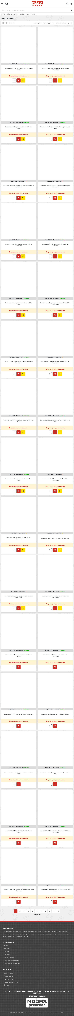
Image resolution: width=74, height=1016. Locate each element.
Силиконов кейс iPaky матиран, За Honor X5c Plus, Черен (18, 127)
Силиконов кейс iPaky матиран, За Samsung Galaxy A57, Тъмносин (19, 890)
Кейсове (21, 14)
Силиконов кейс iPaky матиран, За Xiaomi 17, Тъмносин (19, 714)
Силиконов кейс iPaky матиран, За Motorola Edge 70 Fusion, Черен (18, 596)
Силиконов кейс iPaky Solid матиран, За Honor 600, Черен (19, 69)
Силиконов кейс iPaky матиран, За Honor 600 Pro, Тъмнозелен (18, 244)
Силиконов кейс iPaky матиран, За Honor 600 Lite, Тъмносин (18, 655)
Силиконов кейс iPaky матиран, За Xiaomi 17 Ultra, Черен (18, 479)
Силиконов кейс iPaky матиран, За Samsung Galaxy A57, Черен (55, 890)
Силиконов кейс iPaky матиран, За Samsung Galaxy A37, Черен (55, 772)
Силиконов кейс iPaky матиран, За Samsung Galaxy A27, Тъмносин (55, 186)
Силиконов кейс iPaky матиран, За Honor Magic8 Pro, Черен (18, 772)
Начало (3, 14)
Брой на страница (61, 23)
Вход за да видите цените (18, 76)
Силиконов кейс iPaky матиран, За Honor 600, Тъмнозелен (55, 479)
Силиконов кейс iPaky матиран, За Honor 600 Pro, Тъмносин (55, 244)
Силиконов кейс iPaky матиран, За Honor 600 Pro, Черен (18, 303)
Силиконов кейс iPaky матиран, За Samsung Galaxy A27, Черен (55, 127)
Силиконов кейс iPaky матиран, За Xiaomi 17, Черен (55, 714)
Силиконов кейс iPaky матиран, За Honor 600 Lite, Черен (18, 831)
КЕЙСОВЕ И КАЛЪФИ (12, 14)
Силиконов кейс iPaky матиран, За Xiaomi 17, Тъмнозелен (55, 655)
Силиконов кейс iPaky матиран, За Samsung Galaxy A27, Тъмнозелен (18, 186)
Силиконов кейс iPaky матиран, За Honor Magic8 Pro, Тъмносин (55, 362)
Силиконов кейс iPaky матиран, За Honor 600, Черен (55, 538)
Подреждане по (38, 23)
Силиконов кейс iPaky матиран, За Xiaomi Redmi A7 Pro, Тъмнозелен (55, 303)
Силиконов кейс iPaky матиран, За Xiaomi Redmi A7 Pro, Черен (55, 420)
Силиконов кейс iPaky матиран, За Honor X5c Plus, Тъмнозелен (55, 69)
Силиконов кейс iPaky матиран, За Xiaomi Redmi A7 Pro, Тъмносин (19, 420)
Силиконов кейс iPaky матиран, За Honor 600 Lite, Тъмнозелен (55, 596)
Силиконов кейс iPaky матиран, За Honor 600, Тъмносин (18, 538)
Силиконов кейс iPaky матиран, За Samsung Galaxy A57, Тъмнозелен (55, 831)
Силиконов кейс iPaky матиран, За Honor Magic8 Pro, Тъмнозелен (18, 362)
